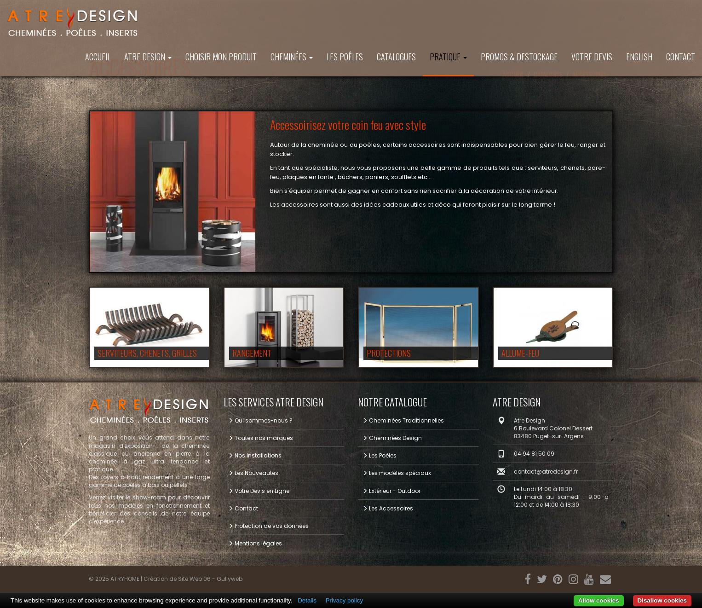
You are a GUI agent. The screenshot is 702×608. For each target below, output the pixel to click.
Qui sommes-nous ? (260, 420)
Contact (680, 57)
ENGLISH (639, 57)
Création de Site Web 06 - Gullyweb (193, 579)
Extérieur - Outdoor (391, 491)
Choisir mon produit (221, 57)
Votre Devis (591, 57)
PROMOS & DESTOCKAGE (519, 57)
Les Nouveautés (253, 473)
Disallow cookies (662, 600)
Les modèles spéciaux (397, 473)
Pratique (448, 57)
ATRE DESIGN (148, 57)
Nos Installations (255, 455)
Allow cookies (598, 600)
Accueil (97, 57)
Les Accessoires (388, 508)
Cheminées (291, 57)
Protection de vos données (268, 526)
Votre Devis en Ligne (258, 491)
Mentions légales (255, 543)
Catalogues (396, 57)
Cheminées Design (392, 438)
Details (307, 600)
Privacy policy (344, 600)
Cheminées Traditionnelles (403, 420)
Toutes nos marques (260, 438)
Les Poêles (345, 57)
